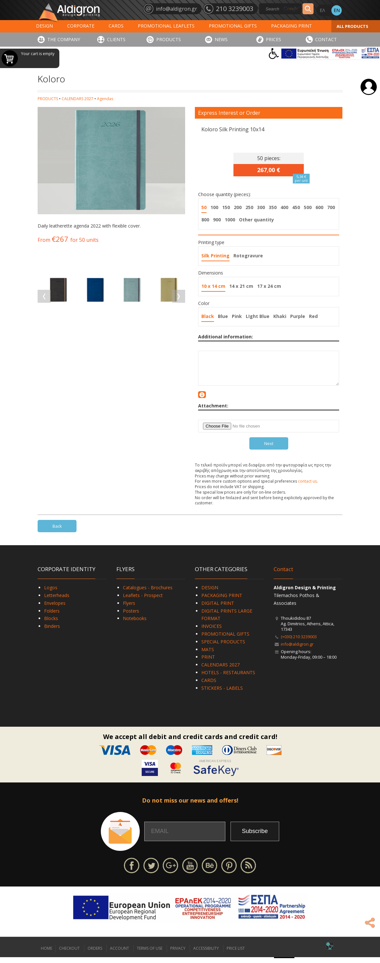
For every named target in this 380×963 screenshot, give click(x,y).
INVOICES (211, 632)
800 (205, 220)
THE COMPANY (63, 39)
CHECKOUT (69, 954)
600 (319, 207)
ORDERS (95, 954)
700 (331, 207)
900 (217, 220)
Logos (50, 593)
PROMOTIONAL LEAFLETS (166, 26)
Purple (297, 316)
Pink (237, 316)
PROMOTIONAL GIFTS (233, 26)
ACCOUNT (119, 954)
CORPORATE (80, 26)
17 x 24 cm (269, 286)
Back (57, 532)
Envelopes (54, 609)
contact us (307, 487)
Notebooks (135, 624)
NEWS (221, 39)
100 (214, 207)
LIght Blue (257, 316)
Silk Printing (215, 255)
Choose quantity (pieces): (224, 194)
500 (308, 207)
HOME (46, 954)
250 (249, 207)
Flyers (129, 609)
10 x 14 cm (213, 286)
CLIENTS (116, 39)
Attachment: (213, 411)
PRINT (208, 663)
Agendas (105, 98)
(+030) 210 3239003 (299, 642)
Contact (283, 575)
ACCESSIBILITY (206, 954)
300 (261, 207)
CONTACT (326, 39)
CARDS (116, 26)
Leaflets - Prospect (143, 601)
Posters (131, 617)
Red (313, 316)
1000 (230, 220)
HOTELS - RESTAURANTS (228, 678)
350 (273, 207)
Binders (52, 632)
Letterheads (56, 601)
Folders (52, 617)
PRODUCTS (168, 39)
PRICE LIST (236, 954)
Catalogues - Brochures (147, 593)
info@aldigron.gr (297, 650)
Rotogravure (248, 255)
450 (296, 207)
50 (204, 207)
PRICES (273, 39)
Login (369, 87)
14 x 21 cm (241, 286)
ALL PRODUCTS (352, 26)
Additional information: (225, 337)
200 (238, 207)
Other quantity (256, 220)
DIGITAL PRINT (217, 609)
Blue (223, 316)
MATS (207, 655)
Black (207, 316)
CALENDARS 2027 (77, 98)
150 (226, 207)
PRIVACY (177, 954)
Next (268, 449)
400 (284, 207)
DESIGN (44, 26)
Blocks (51, 624)
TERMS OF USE (149, 954)
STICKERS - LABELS (222, 694)
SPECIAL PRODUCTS (223, 647)
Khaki (279, 316)
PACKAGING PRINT (291, 26)
